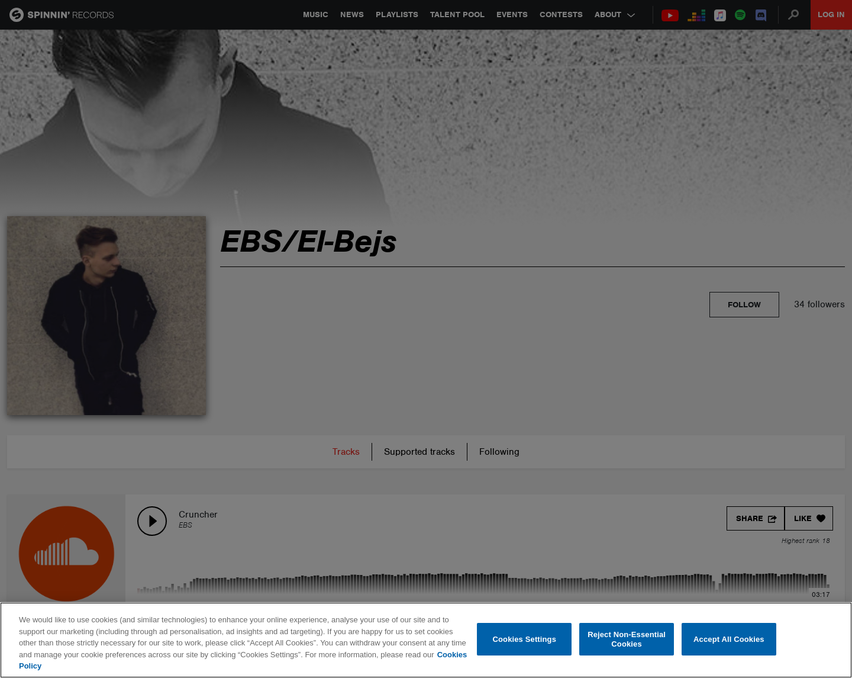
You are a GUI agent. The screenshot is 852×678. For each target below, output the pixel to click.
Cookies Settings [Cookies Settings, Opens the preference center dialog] (525, 639)
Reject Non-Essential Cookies (627, 639)
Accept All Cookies (728, 639)
